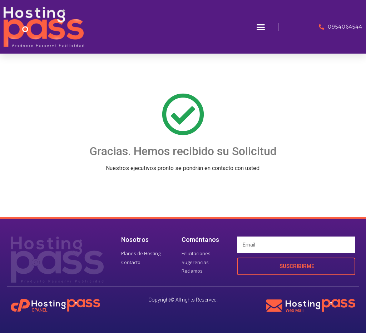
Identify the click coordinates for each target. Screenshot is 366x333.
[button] (261, 27)
